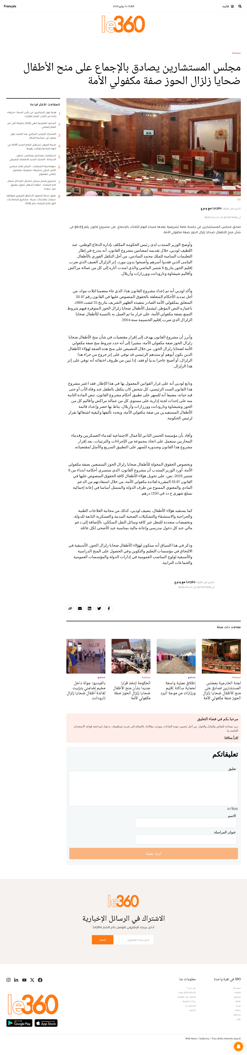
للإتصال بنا (190, 1005)
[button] (238, 1046)
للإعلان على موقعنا (187, 996)
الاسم (232, 816)
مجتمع (237, 996)
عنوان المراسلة (225, 832)
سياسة (236, 52)
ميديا (238, 1005)
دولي (239, 1019)
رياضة (238, 1010)
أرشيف (192, 1010)
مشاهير (237, 1014)
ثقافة (238, 1001)
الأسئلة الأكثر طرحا (187, 992)
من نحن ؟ (191, 988)
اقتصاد (237, 992)
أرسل (103, 939)
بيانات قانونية (189, 1001)
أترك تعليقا (153, 853)
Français (10, 6)
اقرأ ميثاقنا (231, 738)
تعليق (232, 769)
